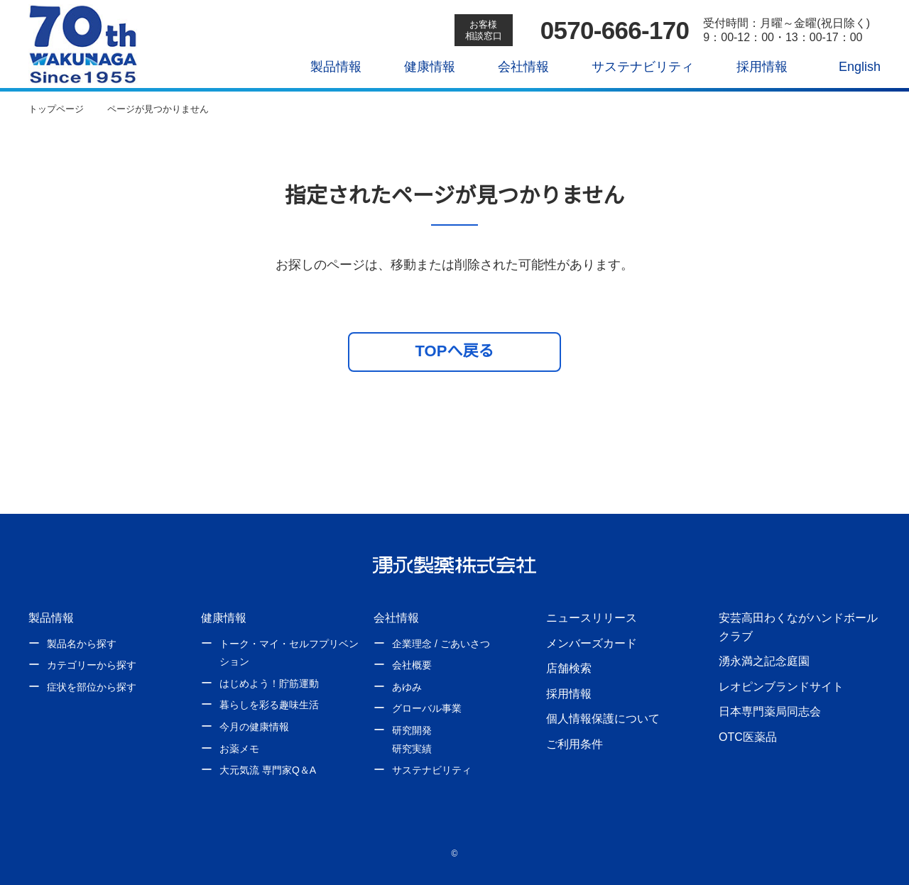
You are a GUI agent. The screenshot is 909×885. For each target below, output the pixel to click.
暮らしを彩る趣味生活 (269, 705)
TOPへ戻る (454, 350)
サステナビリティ (632, 66)
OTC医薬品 (747, 736)
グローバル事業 (427, 708)
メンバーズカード (591, 643)
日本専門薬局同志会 (770, 711)
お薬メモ (239, 749)
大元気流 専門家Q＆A (267, 770)
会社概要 (412, 665)
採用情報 (751, 66)
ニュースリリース (591, 617)
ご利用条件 (574, 743)
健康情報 (419, 66)
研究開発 (412, 730)
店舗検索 (569, 667)
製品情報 (326, 66)
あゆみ (407, 687)
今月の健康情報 (254, 727)
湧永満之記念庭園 (764, 660)
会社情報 (513, 66)
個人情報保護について (603, 718)
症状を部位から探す (91, 687)
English (850, 66)
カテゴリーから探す (91, 665)
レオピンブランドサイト (781, 686)
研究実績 (412, 749)
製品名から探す (81, 644)
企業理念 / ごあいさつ (440, 644)
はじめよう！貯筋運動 (269, 683)
